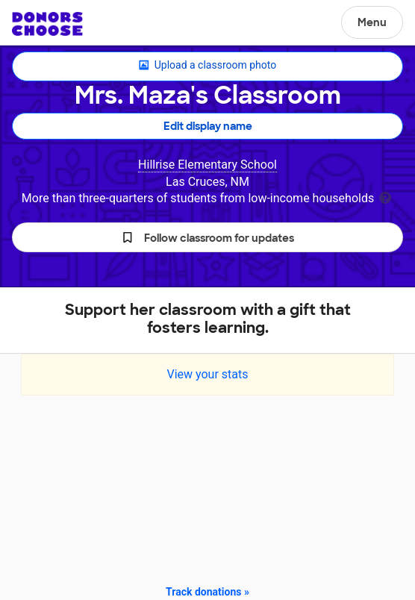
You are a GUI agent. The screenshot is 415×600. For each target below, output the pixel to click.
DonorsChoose (47, 24)
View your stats (207, 374)
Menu (372, 22)
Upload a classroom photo (207, 65)
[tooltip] (385, 196)
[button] (207, 237)
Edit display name (207, 126)
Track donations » (207, 592)
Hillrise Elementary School (207, 164)
